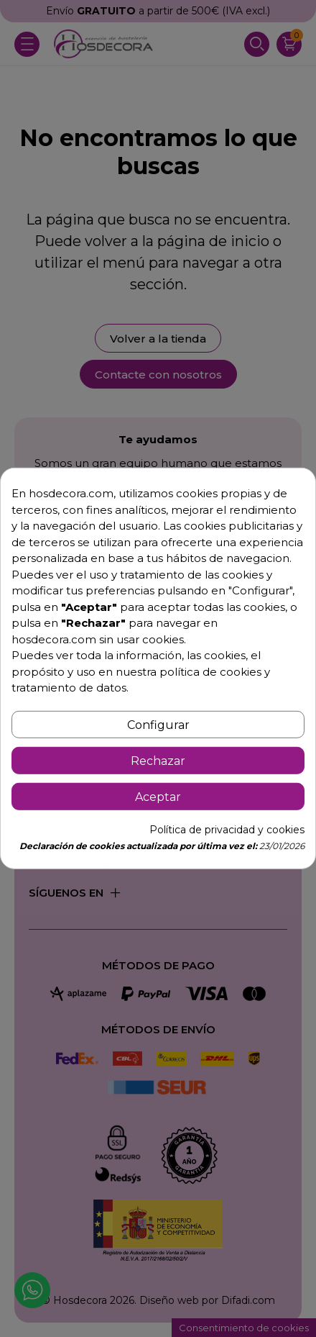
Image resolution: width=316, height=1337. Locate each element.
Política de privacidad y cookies (227, 829)
